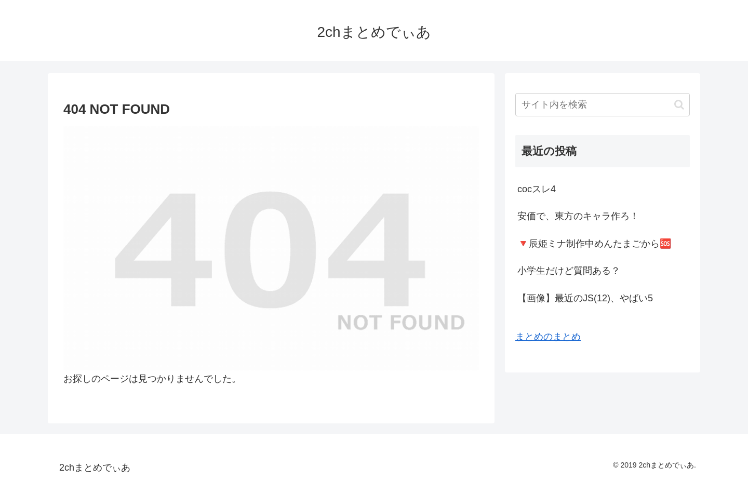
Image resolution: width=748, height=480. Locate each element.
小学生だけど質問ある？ (568, 270)
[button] (679, 105)
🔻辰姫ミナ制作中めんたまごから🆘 (594, 243)
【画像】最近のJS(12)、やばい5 (585, 298)
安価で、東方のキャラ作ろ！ (578, 216)
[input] (602, 104)
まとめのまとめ (548, 336)
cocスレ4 (536, 189)
